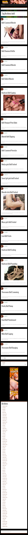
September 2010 (4, 497)
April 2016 (3, 438)
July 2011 (3, 486)
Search (3, 362)
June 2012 (3, 468)
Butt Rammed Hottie (9, 51)
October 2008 (4, 524)
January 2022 (4, 415)
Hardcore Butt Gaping (9, 92)
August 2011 (4, 484)
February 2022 (4, 414)
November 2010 (4, 494)
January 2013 (4, 457)
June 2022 (3, 407)
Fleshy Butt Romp (8, 306)
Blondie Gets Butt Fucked (10, 192)
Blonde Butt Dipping (8, 136)
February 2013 (4, 455)
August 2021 (4, 423)
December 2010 (4, 492)
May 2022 (3, 409)
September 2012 (4, 463)
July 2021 (3, 425)
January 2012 (4, 476)
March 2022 (4, 412)
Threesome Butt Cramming (10, 292)
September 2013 (4, 444)
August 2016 (4, 431)
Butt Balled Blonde (8, 79)
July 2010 (3, 500)
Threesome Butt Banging (10, 347)
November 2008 (4, 523)
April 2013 (3, 452)
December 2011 (4, 478)
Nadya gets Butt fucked (10, 164)
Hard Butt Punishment (9, 320)
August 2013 (4, 446)
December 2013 (4, 439)
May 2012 (3, 470)
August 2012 (4, 465)
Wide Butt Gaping (8, 334)
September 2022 (4, 406)
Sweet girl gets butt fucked (11, 178)
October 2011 (4, 481)
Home (2, 8)
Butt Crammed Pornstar (10, 150)
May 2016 (3, 436)
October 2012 (4, 462)
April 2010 (3, 505)
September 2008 (4, 526)
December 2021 (4, 417)
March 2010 (4, 507)
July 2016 (3, 433)
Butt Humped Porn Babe (10, 122)
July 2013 (3, 447)
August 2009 (4, 518)
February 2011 (4, 489)
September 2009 (4, 516)
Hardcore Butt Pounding (10, 263)
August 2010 (4, 499)
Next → (5, 358)
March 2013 (4, 454)
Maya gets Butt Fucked (9, 222)
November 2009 (4, 513)
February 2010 (4, 508)
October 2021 (4, 420)
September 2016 (4, 430)
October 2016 (4, 428)
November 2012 (4, 460)
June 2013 (3, 449)
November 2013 (4, 441)
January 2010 (4, 510)
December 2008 (4, 521)
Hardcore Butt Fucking (9, 250)
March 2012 (4, 473)
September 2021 (4, 422)
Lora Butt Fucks (7, 236)
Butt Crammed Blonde (9, 22)
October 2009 (4, 515)
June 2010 (3, 502)
